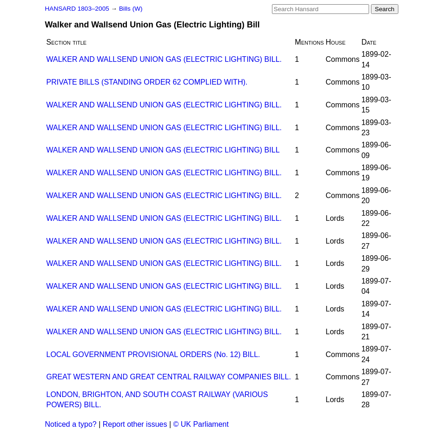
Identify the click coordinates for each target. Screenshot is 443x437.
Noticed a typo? (71, 424)
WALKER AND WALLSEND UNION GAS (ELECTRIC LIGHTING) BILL (163, 150)
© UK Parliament (201, 424)
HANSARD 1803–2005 (77, 8)
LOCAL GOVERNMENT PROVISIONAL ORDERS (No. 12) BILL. (153, 354)
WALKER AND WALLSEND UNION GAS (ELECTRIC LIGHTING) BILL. (164, 59)
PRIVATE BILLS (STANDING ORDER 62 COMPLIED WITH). (147, 82)
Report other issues (135, 424)
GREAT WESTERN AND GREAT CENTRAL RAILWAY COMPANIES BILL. (168, 377)
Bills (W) (131, 8)
